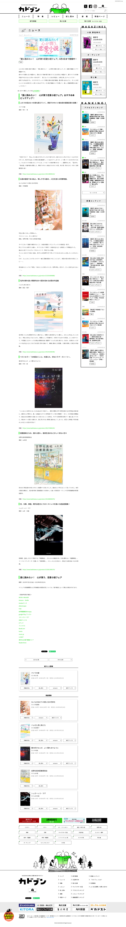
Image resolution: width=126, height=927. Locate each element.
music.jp (21, 634)
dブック (21, 623)
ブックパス (22, 626)
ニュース (26, 16)
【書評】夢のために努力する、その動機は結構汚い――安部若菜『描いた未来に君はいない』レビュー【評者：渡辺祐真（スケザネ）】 (97, 146)
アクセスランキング (78, 890)
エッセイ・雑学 (99, 832)
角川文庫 (75, 883)
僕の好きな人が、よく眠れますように (45, 748)
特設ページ (100, 16)
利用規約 (93, 883)
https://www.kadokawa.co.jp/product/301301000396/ (39, 352)
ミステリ (92, 135)
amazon (57, 688)
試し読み (70, 16)
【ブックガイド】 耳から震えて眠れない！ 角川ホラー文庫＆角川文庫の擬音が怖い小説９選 (97, 163)
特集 (61, 883)
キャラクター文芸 (63, 832)
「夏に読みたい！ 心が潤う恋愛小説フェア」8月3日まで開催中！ (48, 58)
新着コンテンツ (94, 876)
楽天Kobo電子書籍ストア (26, 640)
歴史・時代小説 (81, 827)
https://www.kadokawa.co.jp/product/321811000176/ (39, 569)
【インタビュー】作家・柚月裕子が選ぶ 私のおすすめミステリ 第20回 (97, 131)
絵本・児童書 (27, 837)
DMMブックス (23, 620)
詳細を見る (28, 688)
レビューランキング (78, 894)
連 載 (85, 16)
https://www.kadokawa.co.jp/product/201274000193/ (39, 428)
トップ (62, 876)
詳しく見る (99, 49)
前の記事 (32, 660)
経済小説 (99, 827)
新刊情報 (75, 876)
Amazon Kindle (24, 600)
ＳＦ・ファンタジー (63, 827)
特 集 (41, 16)
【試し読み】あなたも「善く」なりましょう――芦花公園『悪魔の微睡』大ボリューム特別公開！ (97, 226)
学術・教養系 (45, 837)
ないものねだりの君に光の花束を (43, 702)
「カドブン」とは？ (96, 880)
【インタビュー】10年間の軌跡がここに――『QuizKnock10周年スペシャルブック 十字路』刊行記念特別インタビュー (97, 296)
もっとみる (97, 192)
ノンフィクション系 (63, 837)
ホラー (98, 168)
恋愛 (21, 62)
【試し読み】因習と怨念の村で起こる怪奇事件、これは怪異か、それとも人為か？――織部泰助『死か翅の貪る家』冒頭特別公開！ (97, 262)
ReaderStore (22, 643)
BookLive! (22, 628)
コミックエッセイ (45, 843)
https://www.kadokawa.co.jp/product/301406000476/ (39, 499)
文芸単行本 (76, 880)
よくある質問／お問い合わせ (98, 887)
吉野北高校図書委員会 (39, 771)
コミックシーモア (24, 617)
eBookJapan (22, 606)
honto (20, 631)
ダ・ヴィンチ (27, 843)
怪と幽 (99, 837)
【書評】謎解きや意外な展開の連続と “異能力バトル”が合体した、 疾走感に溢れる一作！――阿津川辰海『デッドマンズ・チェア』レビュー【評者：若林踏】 (97, 355)
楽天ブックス (70, 688)
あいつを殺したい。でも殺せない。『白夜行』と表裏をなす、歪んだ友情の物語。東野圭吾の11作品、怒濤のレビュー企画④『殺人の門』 (97, 179)
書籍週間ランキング (78, 897)
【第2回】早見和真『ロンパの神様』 (97, 310)
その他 (92, 302)
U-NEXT (21, 637)
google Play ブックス (25, 614)
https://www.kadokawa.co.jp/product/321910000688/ (39, 276)
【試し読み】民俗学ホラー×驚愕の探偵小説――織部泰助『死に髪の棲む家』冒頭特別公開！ (97, 337)
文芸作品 (92, 122)
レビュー (56, 16)
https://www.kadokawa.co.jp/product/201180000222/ (39, 174)
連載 (61, 894)
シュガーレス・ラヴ (38, 793)
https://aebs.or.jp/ (50, 917)
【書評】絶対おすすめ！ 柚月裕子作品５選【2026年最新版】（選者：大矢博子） (97, 117)
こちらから (36, 91)
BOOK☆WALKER (24, 597)
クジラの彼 (35, 673)
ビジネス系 (81, 837)
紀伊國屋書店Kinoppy (25, 612)
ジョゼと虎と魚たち (38, 725)
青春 (91, 314)
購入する (100, 45)
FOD (20, 609)
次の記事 (65, 660)
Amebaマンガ (23, 603)
